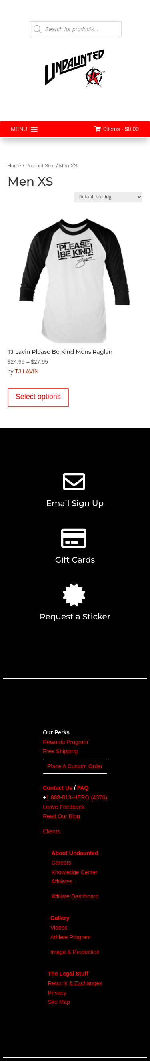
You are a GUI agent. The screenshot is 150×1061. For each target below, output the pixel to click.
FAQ (83, 788)
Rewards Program (65, 742)
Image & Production (75, 952)
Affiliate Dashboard (74, 896)
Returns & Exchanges (75, 983)
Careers (61, 862)
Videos (59, 927)
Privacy (57, 993)
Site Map (59, 1002)
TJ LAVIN (26, 371)
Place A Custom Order (75, 766)
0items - (116, 129)
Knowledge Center (74, 872)
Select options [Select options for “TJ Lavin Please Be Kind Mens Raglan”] (38, 397)
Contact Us (57, 788)
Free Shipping (60, 751)
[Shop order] (108, 197)
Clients (51, 831)
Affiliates (61, 881)
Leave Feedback (63, 807)
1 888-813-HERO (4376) (76, 797)
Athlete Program (70, 937)
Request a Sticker (75, 616)
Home (14, 166)
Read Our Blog (61, 816)
